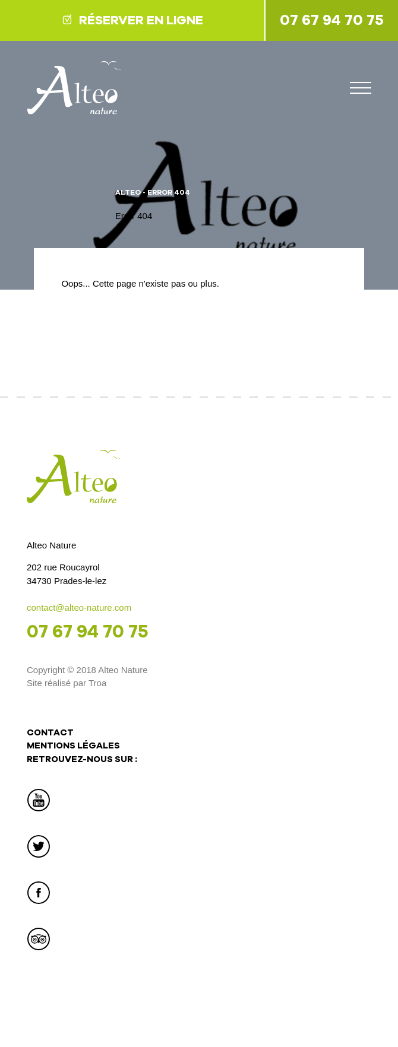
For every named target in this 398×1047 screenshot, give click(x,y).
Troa (97, 683)
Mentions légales (73, 745)
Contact (50, 732)
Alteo (128, 192)
